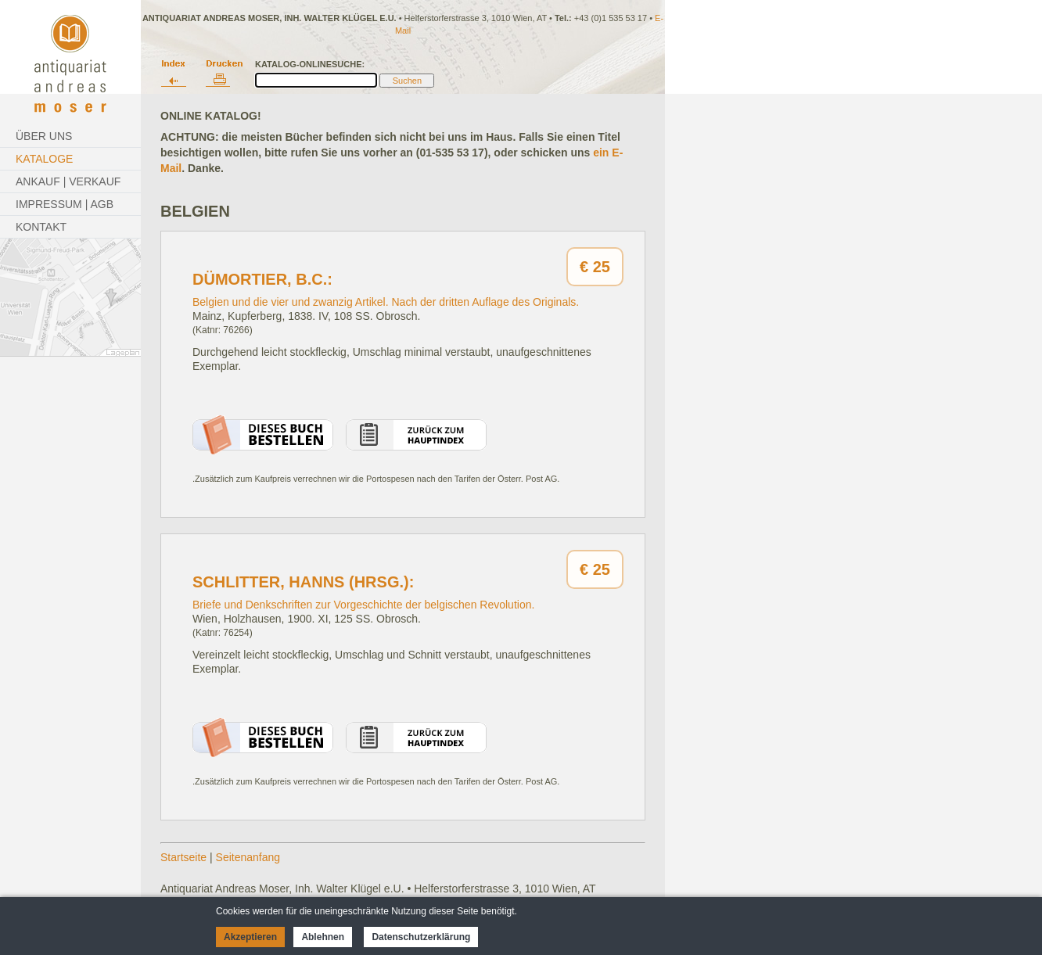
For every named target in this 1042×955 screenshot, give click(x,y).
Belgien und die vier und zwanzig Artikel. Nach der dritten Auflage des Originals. (385, 302)
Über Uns (44, 136)
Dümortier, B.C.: (262, 279)
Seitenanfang (248, 857)
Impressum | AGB (64, 204)
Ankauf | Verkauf (68, 181)
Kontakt (41, 227)
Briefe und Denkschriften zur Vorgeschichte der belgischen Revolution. (363, 604)
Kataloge (44, 159)
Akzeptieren (250, 937)
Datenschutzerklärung (421, 937)
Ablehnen (322, 937)
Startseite (183, 857)
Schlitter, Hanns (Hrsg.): (303, 582)
